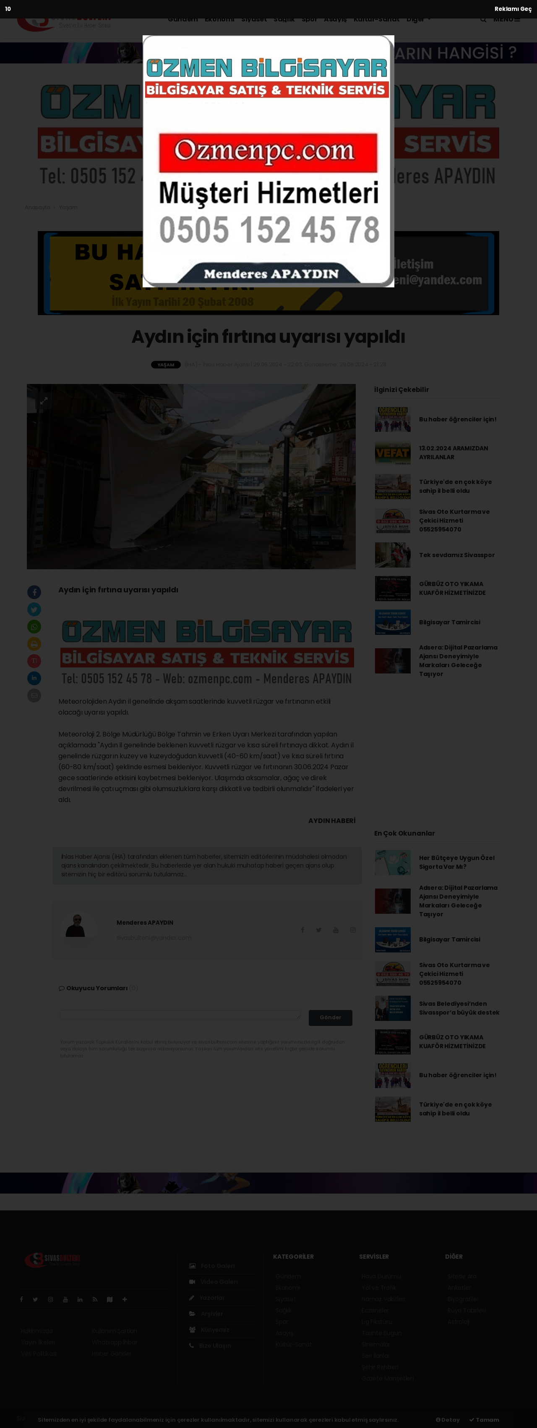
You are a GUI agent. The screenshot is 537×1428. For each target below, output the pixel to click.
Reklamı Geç (513, 9)
